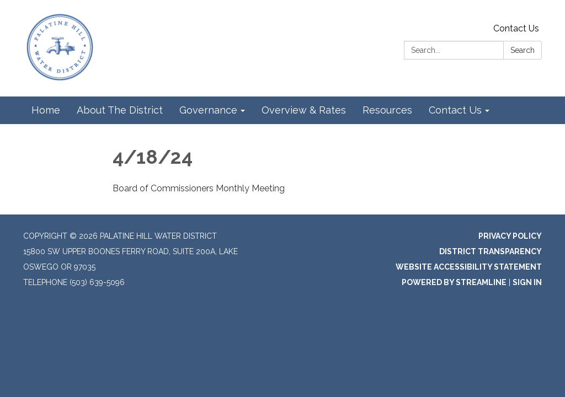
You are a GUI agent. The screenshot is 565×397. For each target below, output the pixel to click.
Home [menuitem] (45, 110)
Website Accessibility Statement (469, 266)
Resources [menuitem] (387, 110)
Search (522, 50)
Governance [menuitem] (208, 110)
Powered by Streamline (454, 282)
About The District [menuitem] (120, 110)
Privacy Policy (510, 236)
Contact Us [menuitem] (455, 110)
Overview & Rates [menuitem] (304, 110)
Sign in (527, 282)
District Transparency (490, 251)
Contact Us (516, 28)
